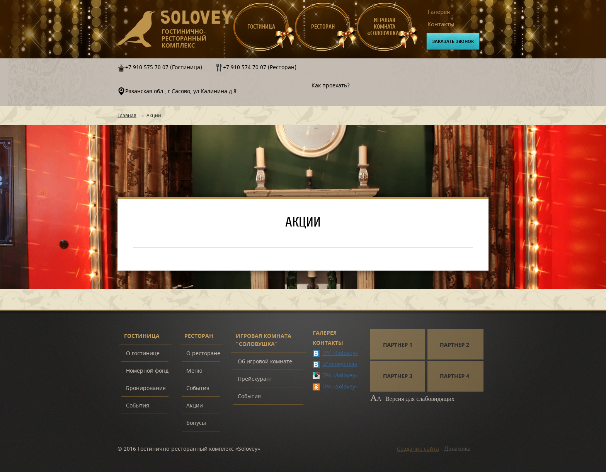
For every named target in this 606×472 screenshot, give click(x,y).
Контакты (440, 24)
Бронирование (146, 388)
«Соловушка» (339, 364)
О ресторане (203, 353)
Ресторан (323, 27)
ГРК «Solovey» (340, 353)
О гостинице (143, 353)
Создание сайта (418, 449)
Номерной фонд (147, 371)
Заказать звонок (453, 41)
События (137, 406)
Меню (194, 371)
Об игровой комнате (265, 362)
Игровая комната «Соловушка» (384, 27)
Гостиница (261, 27)
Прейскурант (255, 379)
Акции (194, 406)
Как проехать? (331, 86)
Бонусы (196, 423)
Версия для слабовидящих (412, 398)
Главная (126, 115)
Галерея (438, 12)
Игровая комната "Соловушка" (263, 340)
